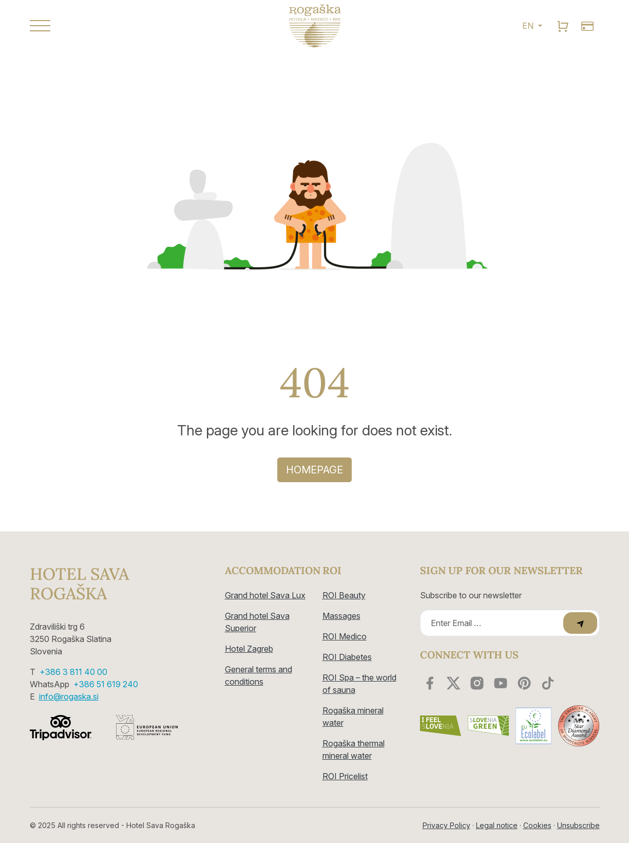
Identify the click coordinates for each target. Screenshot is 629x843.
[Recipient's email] (493, 623)
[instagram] (477, 683)
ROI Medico (344, 636)
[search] (562, 25)
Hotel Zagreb (249, 649)
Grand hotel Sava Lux (265, 595)
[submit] (580, 623)
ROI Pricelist (345, 776)
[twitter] (453, 683)
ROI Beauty (344, 595)
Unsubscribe (578, 825)
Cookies (537, 825)
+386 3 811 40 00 (73, 672)
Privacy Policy (446, 825)
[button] (119, 25)
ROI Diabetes (347, 657)
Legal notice (497, 825)
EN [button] (529, 26)
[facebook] (430, 683)
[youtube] (500, 683)
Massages (341, 616)
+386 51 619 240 (105, 684)
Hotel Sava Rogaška (79, 584)
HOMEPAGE (314, 470)
